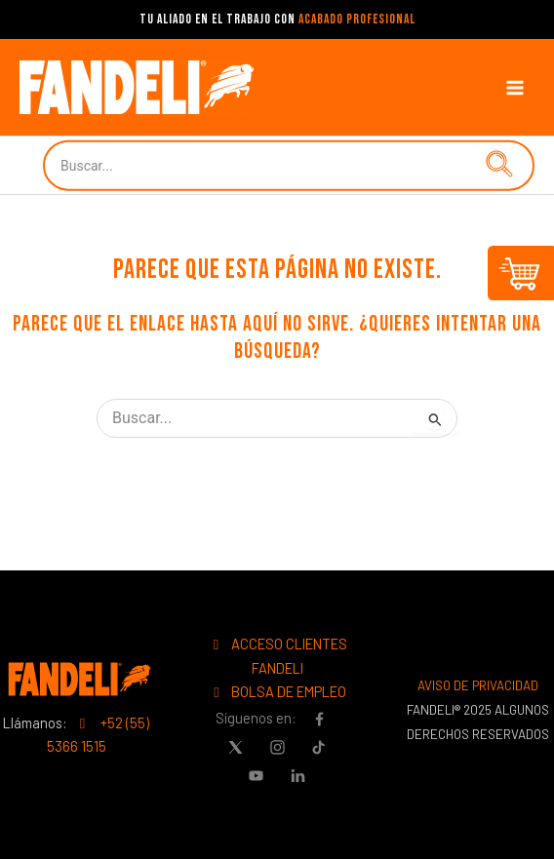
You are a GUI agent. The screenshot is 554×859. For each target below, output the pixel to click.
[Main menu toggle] (514, 86)
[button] (496, 165)
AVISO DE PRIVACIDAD (477, 685)
